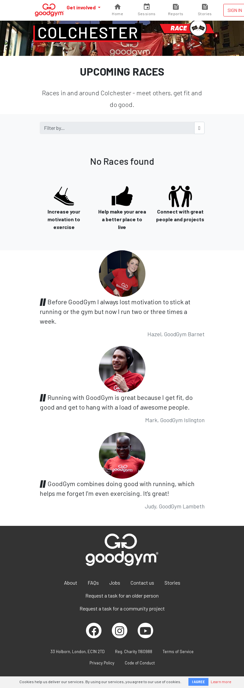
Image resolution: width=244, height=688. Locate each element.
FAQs (93, 582)
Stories (172, 582)
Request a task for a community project (122, 608)
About (70, 582)
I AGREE (198, 682)
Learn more (221, 681)
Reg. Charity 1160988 (133, 651)
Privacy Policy (102, 662)
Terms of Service (178, 651)
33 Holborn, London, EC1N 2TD (77, 651)
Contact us (142, 582)
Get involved (82, 7)
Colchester (88, 32)
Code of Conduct (140, 662)
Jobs (114, 582)
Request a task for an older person (122, 595)
